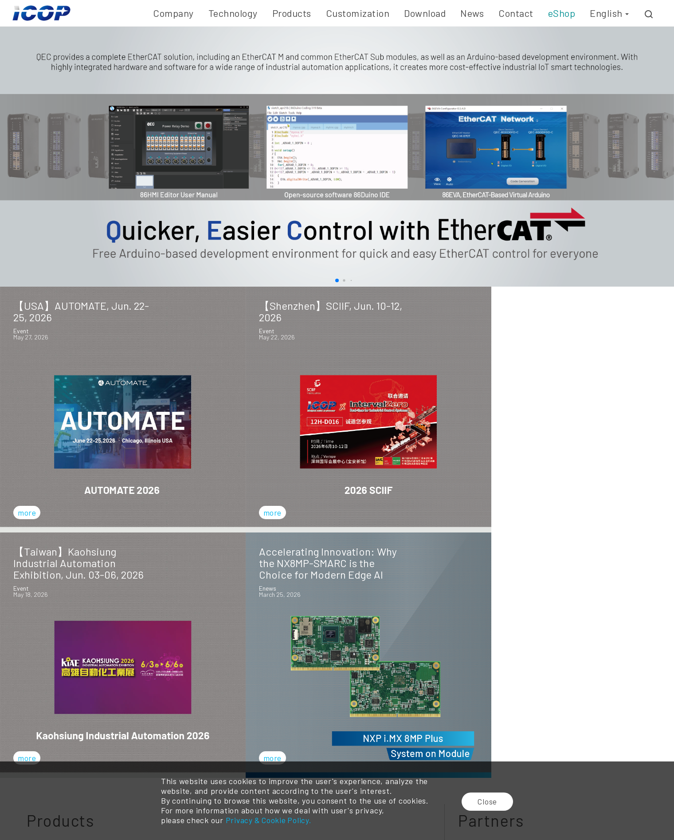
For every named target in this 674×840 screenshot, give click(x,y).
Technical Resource (386, 760)
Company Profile (37, 750)
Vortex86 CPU (153, 750)
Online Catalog (380, 750)
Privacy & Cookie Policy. (268, 820)
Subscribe (494, 656)
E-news (445, 750)
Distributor (493, 760)
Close (489, 801)
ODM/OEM (303, 750)
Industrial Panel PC (238, 760)
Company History (38, 760)
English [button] (609, 13)
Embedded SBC (155, 760)
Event (443, 760)
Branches (491, 750)
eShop (562, 13)
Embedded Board (235, 750)
